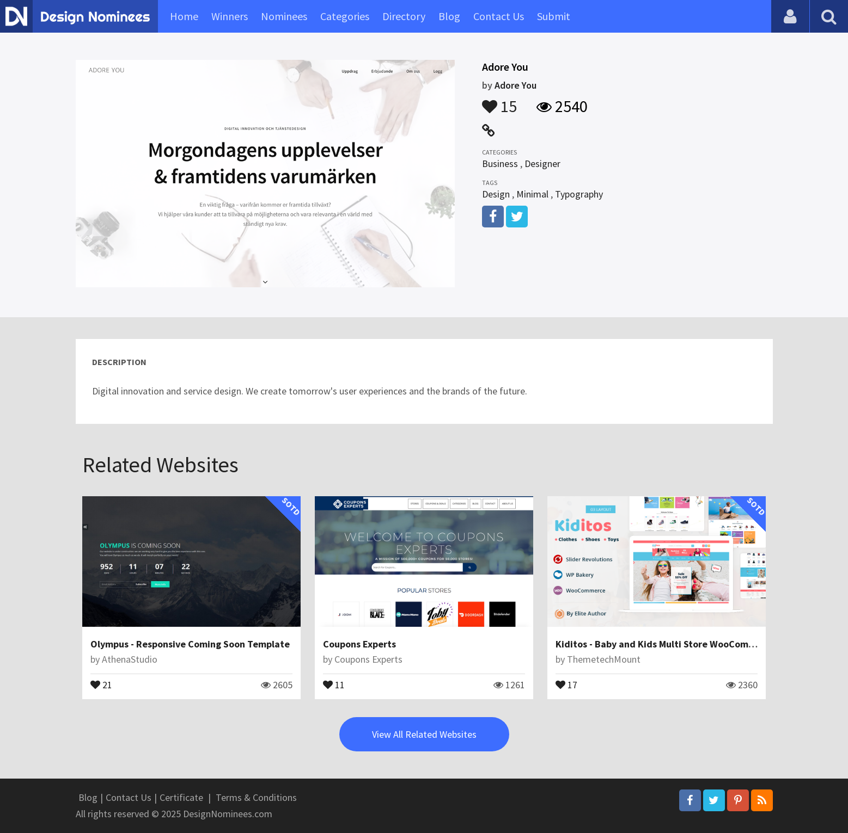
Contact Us (498, 16)
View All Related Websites (424, 734)
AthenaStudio (129, 659)
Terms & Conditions (256, 797)
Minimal (532, 194)
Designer (542, 163)
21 (101, 683)
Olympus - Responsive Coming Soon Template (190, 644)
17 (566, 683)
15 (499, 101)
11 (334, 683)
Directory (403, 16)
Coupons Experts (359, 644)
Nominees (284, 16)
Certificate (181, 797)
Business (500, 163)
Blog (449, 16)
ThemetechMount (603, 659)
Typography (579, 194)
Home (184, 16)
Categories (344, 16)
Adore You (515, 85)
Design (496, 194)
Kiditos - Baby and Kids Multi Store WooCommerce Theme (682, 644)
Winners (229, 16)
